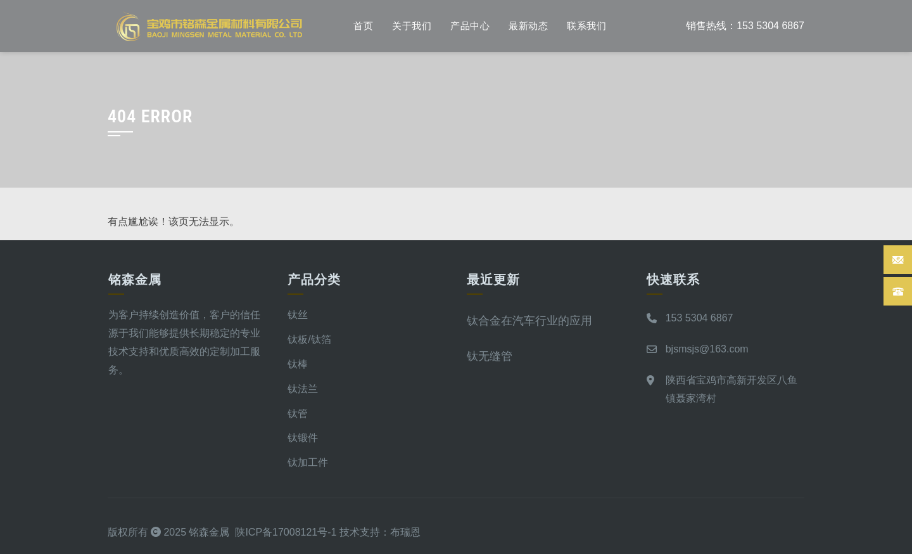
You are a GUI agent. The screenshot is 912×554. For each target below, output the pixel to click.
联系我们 (586, 26)
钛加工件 (308, 462)
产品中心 (470, 26)
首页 (363, 26)
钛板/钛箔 (309, 339)
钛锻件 (303, 437)
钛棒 (298, 364)
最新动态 (528, 26)
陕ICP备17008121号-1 (285, 532)
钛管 (298, 413)
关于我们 (411, 26)
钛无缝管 (489, 356)
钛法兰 (303, 388)
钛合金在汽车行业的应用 (529, 320)
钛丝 (298, 314)
